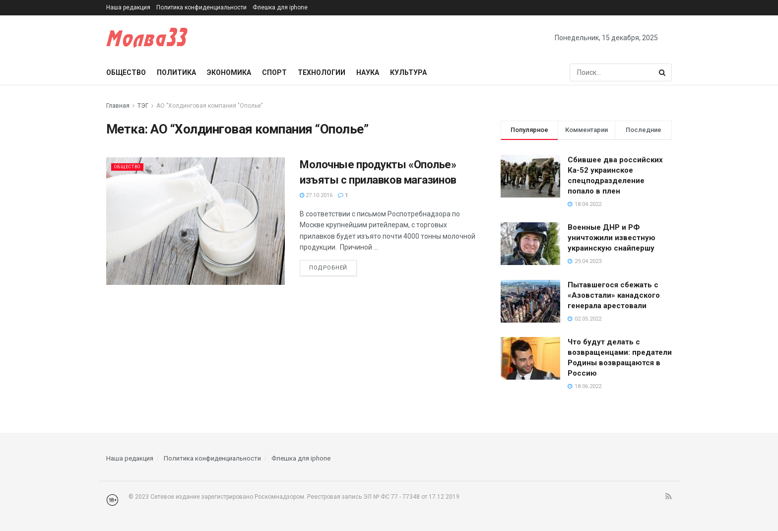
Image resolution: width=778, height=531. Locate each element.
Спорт (274, 72)
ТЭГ (142, 105)
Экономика (229, 72)
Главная (118, 105)
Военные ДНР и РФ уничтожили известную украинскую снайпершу (611, 238)
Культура (408, 72)
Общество (126, 72)
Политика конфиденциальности (201, 7)
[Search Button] (663, 72)
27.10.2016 (316, 195)
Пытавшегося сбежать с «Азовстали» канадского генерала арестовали (614, 295)
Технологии (321, 72)
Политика (176, 72)
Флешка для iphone (280, 7)
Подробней (328, 268)
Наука (367, 72)
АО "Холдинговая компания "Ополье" (209, 105)
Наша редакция (128, 7)
